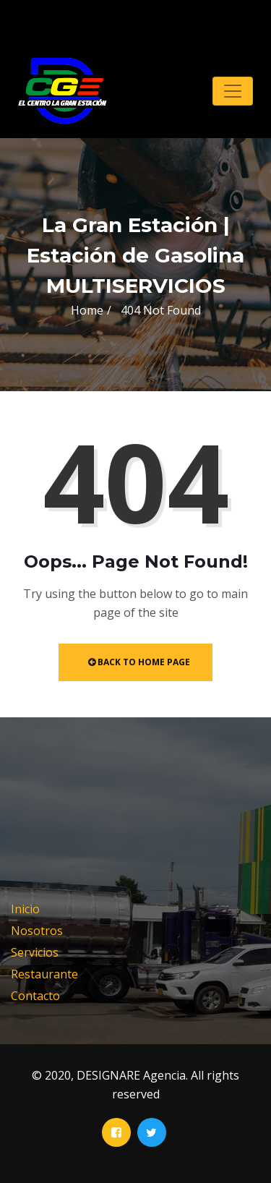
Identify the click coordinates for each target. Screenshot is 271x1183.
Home (87, 310)
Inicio (25, 909)
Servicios (35, 952)
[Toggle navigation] (232, 91)
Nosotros (37, 931)
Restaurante (44, 974)
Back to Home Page (139, 662)
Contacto (35, 996)
